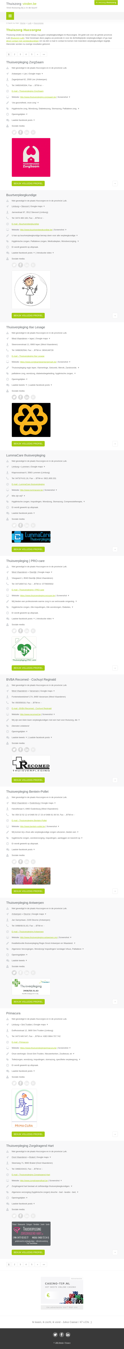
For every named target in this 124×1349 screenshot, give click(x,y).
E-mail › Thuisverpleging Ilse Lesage (28, 356)
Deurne (27, 914)
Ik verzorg (106, 2)
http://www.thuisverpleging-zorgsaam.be (38, 97)
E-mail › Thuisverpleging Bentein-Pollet (29, 820)
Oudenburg (35, 803)
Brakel (32, 1157)
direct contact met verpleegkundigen (22, 41)
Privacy (68, 1343)
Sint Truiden (26, 1024)
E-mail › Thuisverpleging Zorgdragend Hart (31, 1174)
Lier (25, 73)
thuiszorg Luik (17, 38)
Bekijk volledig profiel (28, 183)
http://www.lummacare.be (31, 490)
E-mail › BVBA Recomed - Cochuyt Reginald (32, 708)
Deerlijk (33, 572)
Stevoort (25, 206)
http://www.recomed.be (30, 714)
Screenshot (64, 97)
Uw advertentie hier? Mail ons (62, 1307)
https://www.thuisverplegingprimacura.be (38, 1048)
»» (44, 54)
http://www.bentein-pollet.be (32, 826)
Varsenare (34, 691)
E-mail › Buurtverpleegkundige (25, 224)
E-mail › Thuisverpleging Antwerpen (28, 931)
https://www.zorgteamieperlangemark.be (38, 362)
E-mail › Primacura (20, 1042)
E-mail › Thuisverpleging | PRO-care (28, 590)
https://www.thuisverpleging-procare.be (37, 595)
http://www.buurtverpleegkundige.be (36, 230)
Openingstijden (20, 114)
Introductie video (45, 253)
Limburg (15, 206)
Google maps (36, 73)
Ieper (32, 338)
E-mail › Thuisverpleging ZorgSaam (27, 91)
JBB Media (59, 1343)
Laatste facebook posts (23, 120)
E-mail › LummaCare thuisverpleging (28, 484)
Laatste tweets (19, 385)
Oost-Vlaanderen (19, 1157)
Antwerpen (16, 73)
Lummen (25, 466)
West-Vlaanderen (19, 338)
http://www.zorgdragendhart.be (34, 1180)
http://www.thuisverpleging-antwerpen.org (38, 937)
